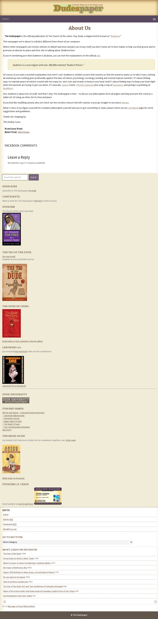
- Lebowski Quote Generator (31, 412)
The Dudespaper (92, 11)
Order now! (71, 440)
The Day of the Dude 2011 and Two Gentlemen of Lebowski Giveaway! (33, 586)
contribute (133, 107)
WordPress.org (10, 529)
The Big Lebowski (84, 85)
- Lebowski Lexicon (10, 418)
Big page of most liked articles (21, 606)
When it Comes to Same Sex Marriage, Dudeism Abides (27, 563)
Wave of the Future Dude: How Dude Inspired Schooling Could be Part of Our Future (39, 591)
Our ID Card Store (25, 504)
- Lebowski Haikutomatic (13, 415)
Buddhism (8, 88)
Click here (38, 201)
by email (32, 190)
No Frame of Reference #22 (15, 568)
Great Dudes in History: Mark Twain (18, 558)
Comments (10, 524)
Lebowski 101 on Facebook (14, 386)
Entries (8, 519)
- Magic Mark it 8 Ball (11, 421)
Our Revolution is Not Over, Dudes (17, 596)
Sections (23, 132)
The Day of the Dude (12, 554)
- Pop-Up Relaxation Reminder (16, 427)
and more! (6, 430)
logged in (23, 163)
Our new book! (8, 256)
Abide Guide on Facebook (13, 478)
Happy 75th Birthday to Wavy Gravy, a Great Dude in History (29, 572)
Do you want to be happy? (14, 577)
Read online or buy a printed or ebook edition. (22, 341)
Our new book (21, 351)
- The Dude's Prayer (11, 424)
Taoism (65, 85)
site (98, 55)
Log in (5, 514)
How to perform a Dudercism (15, 582)
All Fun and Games (10, 412)
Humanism (118, 85)
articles (125, 102)
